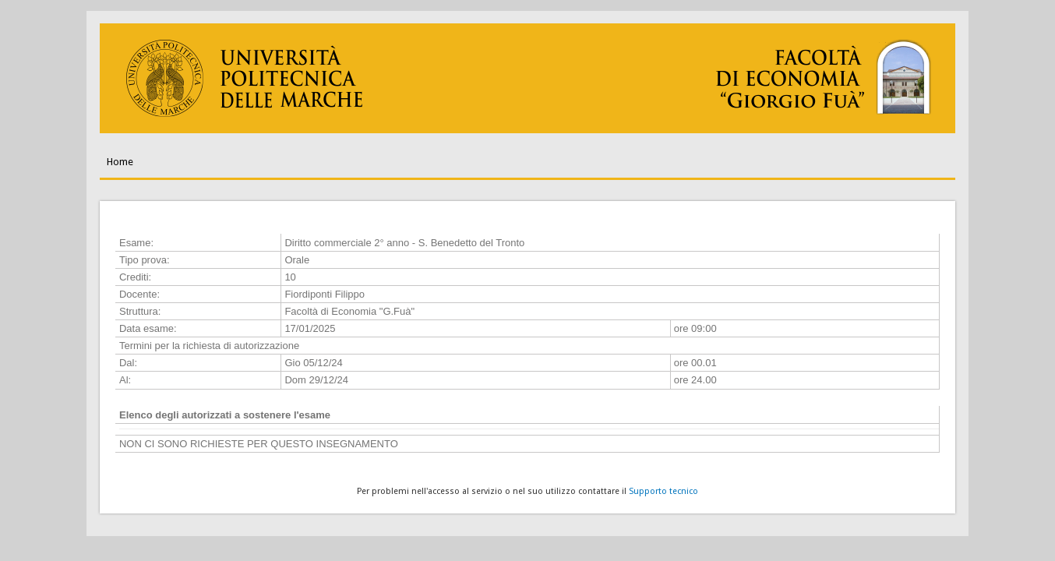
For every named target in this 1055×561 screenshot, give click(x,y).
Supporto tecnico (663, 491)
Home (120, 162)
